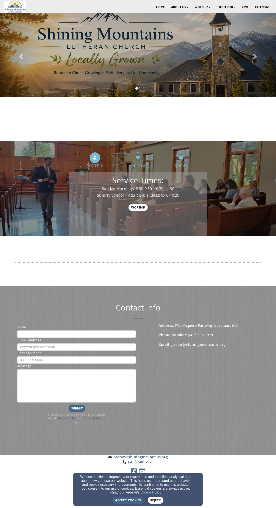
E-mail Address (29, 340)
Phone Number (29, 353)
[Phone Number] (76, 360)
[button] (20, 55)
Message (24, 366)
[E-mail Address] (76, 347)
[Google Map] (209, 381)
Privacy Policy (67, 418)
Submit (77, 408)
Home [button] (160, 7)
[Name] (76, 334)
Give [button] (245, 7)
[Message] (76, 386)
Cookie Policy (151, 492)
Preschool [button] (226, 7)
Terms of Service (94, 418)
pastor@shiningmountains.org (140, 457)
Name (22, 327)
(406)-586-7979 (141, 462)
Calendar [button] (262, 7)
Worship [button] (202, 7)
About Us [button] (179, 7)
